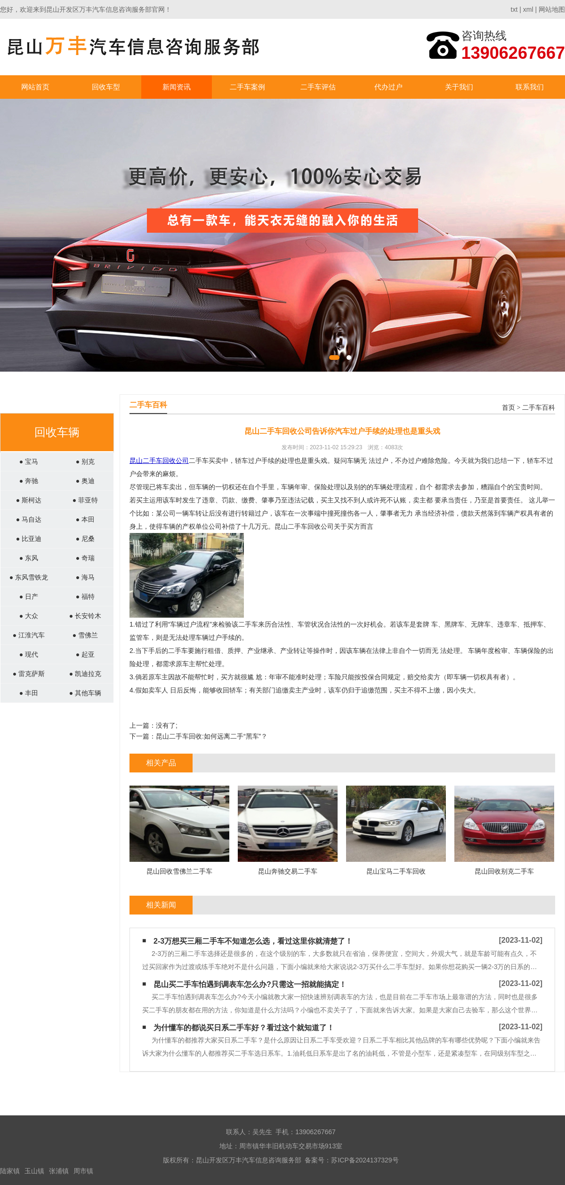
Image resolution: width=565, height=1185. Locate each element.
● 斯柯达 (28, 500)
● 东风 (28, 558)
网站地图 (552, 9)
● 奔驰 (28, 481)
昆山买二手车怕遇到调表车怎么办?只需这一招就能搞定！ (250, 984)
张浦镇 (59, 1171)
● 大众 (28, 616)
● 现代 (28, 654)
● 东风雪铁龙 (28, 577)
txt (514, 9)
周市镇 (83, 1171)
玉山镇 (34, 1171)
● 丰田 (28, 693)
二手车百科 (538, 407)
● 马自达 (28, 519)
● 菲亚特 (85, 500)
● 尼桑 (85, 538)
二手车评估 (318, 87)
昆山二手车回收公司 (159, 460)
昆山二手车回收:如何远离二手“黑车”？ (211, 736)
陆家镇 (10, 1171)
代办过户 (388, 87)
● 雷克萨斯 (29, 673)
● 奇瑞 (85, 558)
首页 (508, 407)
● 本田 (85, 519)
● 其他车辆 (85, 693)
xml (528, 9)
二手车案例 (247, 87)
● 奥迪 (85, 481)
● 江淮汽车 (29, 635)
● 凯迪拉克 (85, 673)
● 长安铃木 (85, 616)
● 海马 (85, 577)
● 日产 (28, 596)
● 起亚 (85, 654)
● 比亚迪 (28, 538)
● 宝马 (28, 461)
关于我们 (459, 87)
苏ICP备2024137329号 (364, 1160)
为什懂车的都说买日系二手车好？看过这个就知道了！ (243, 1028)
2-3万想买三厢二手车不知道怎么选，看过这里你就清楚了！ (253, 941)
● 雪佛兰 (85, 635)
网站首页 (35, 87)
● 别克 (85, 461)
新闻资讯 (176, 87)
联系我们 (530, 87)
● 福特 (85, 596)
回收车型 (106, 87)
